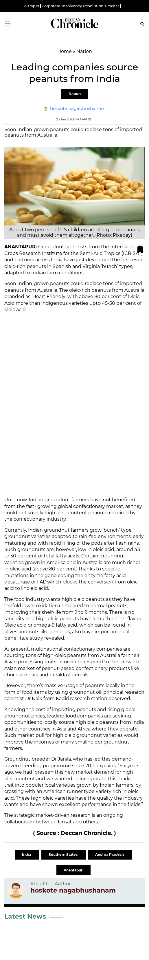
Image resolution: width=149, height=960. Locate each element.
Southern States (63, 854)
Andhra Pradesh (110, 854)
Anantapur (73, 870)
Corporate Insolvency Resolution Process (80, 6)
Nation (75, 93)
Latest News (25, 916)
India (27, 854)
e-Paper (31, 6)
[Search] (142, 24)
